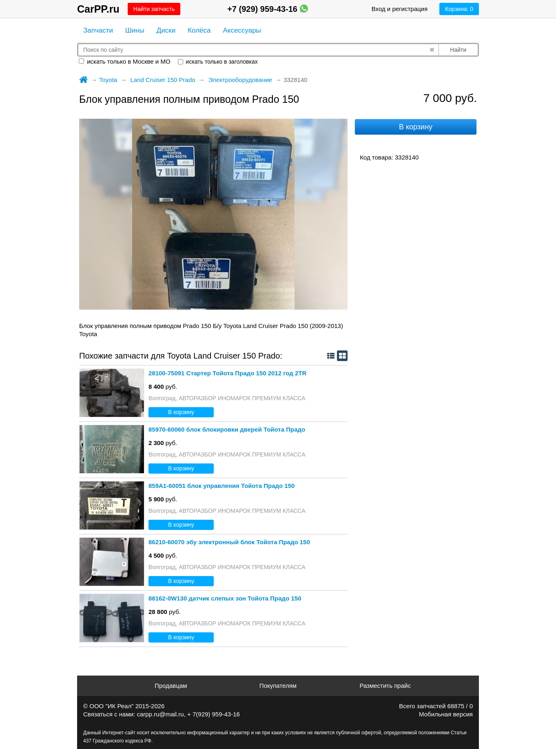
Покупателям (278, 685)
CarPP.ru (98, 9)
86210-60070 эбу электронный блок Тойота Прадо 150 (229, 541)
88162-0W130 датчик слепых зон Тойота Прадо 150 (224, 598)
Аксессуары (242, 30)
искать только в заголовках (218, 61)
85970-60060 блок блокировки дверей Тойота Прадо (226, 429)
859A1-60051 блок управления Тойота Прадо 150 (221, 485)
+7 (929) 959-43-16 (267, 8)
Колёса (199, 30)
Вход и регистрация (400, 8)
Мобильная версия (446, 714)
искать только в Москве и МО (125, 61)
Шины (134, 30)
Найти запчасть (154, 9)
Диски (166, 30)
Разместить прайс (385, 685)
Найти (458, 50)
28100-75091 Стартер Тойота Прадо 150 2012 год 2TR (227, 373)
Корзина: (459, 9)
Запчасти (98, 30)
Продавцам (171, 685)
